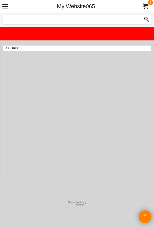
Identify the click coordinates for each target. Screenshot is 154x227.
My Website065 (76, 6)
